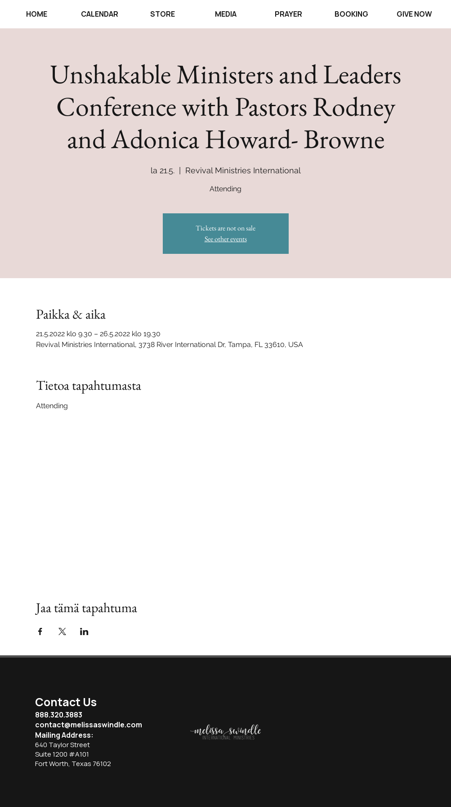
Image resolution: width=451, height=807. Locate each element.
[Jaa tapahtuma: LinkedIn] (84, 631)
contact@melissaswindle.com (88, 725)
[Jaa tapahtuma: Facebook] (40, 631)
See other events (226, 238)
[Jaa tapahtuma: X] (62, 631)
